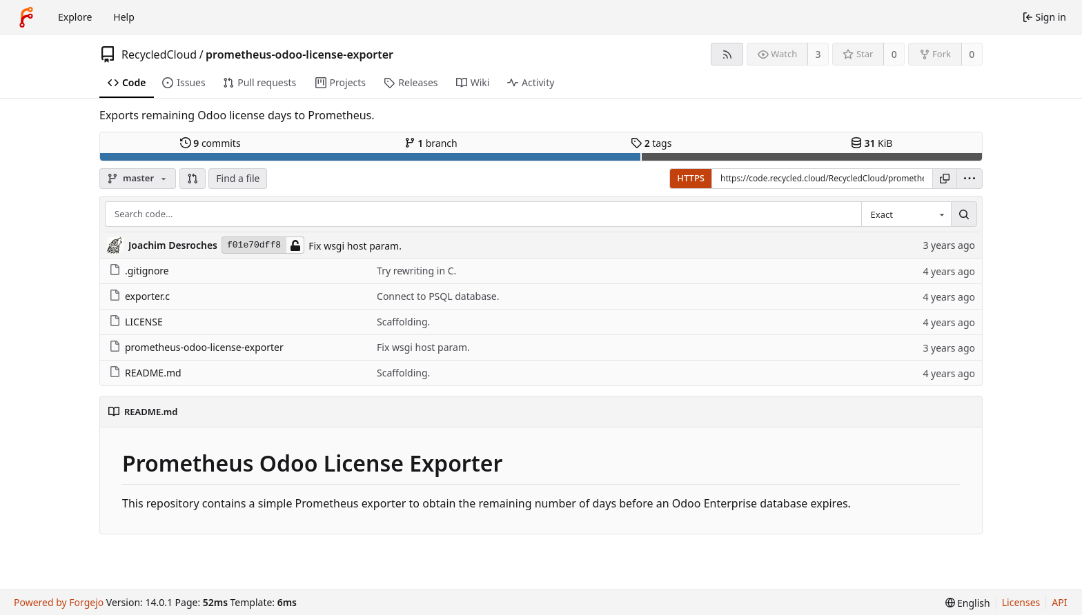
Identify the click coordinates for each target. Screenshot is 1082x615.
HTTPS (691, 178)
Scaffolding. (403, 321)
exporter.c (139, 296)
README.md (145, 372)
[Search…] (964, 214)
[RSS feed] (727, 54)
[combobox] (906, 214)
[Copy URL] (944, 178)
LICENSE (136, 321)
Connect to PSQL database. (438, 296)
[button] (192, 178)
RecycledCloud (159, 54)
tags (651, 143)
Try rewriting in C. (416, 270)
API (1059, 602)
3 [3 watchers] (818, 54)
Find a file (237, 178)
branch (431, 143)
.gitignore (139, 270)
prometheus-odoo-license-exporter (299, 54)
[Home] (26, 17)
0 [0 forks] (971, 54)
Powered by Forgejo (59, 602)
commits (210, 143)
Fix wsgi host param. (355, 245)
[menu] (969, 178)
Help (124, 16)
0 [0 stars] (894, 54)
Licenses (1021, 602)
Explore (75, 16)
